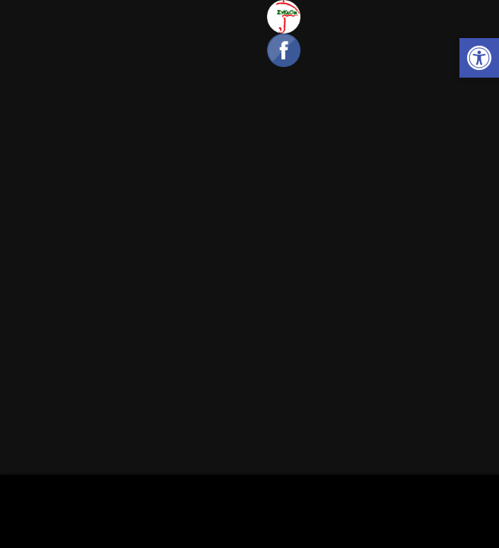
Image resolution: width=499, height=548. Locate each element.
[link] (479, 58)
